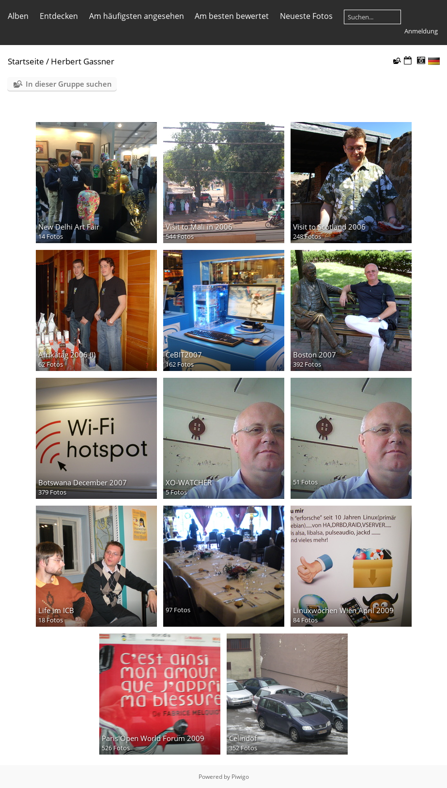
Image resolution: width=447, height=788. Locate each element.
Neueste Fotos (306, 16)
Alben (18, 16)
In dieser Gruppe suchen (69, 84)
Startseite (26, 61)
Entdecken (59, 16)
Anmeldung (421, 31)
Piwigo (240, 777)
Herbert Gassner (82, 61)
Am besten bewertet (232, 16)
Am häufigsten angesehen (136, 16)
